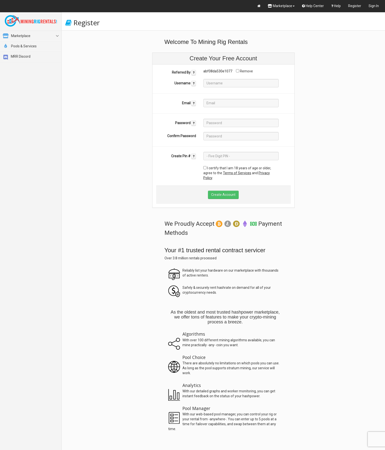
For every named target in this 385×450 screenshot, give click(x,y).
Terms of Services (237, 173)
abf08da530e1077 (217, 71)
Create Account (223, 195)
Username (185, 83)
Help (336, 6)
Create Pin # (183, 156)
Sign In (374, 6)
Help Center (313, 6)
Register (354, 6)
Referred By (184, 72)
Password (185, 123)
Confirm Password (181, 136)
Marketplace (281, 6)
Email (189, 103)
